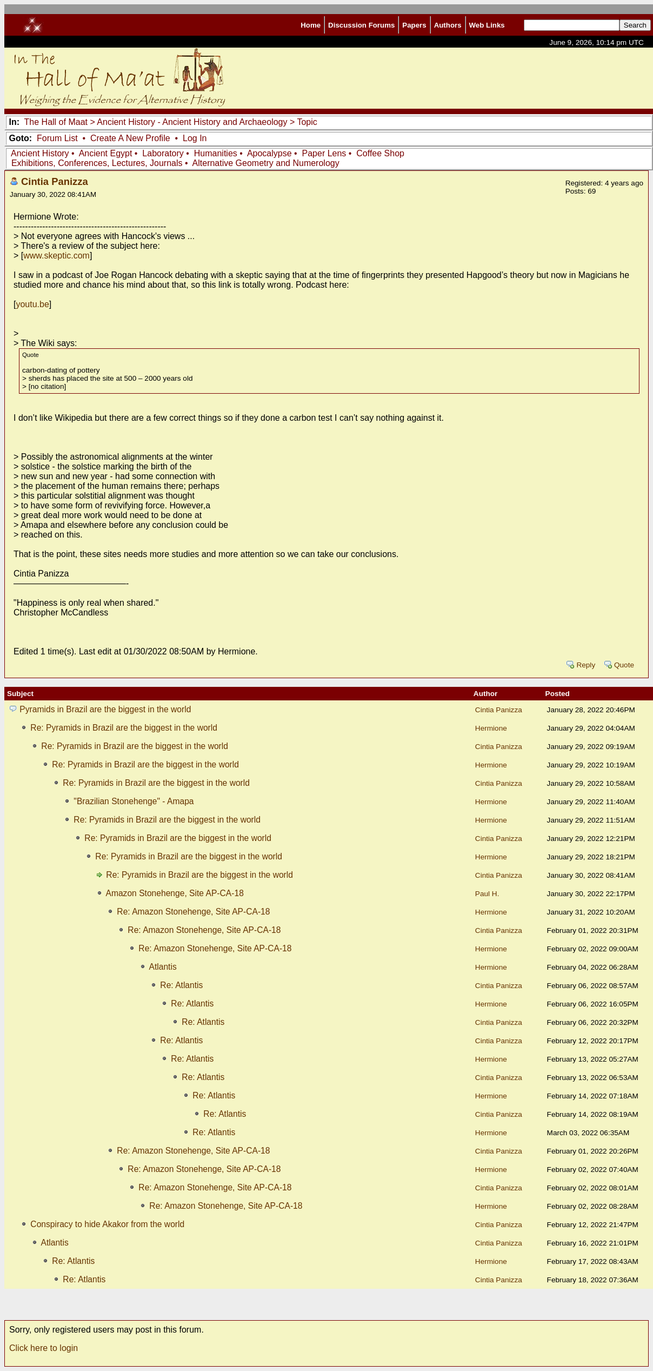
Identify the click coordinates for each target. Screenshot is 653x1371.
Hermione (491, 728)
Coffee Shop (380, 153)
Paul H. (487, 894)
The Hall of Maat (56, 122)
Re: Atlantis (181, 985)
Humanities (215, 153)
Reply (585, 665)
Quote (624, 665)
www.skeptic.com (56, 255)
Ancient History (40, 153)
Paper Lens (324, 153)
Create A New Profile (130, 138)
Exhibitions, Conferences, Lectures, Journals (97, 163)
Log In (194, 138)
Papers (414, 25)
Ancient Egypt (105, 153)
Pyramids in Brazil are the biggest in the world (105, 709)
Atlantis (162, 966)
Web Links (487, 25)
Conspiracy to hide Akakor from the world (107, 1224)
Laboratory (163, 153)
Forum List (57, 138)
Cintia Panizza (54, 181)
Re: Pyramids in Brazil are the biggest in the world (123, 727)
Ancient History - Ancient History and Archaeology (192, 122)
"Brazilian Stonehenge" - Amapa (134, 801)
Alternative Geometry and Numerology (265, 163)
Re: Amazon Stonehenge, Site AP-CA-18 (193, 911)
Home (311, 25)
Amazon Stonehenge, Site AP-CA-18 (174, 893)
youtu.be (32, 304)
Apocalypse (269, 153)
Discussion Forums (361, 25)
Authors (448, 25)
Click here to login (43, 1348)
